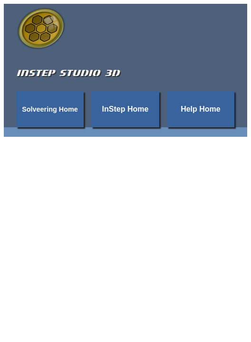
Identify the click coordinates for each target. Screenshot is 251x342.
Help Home (201, 109)
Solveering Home (50, 109)
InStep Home (125, 109)
